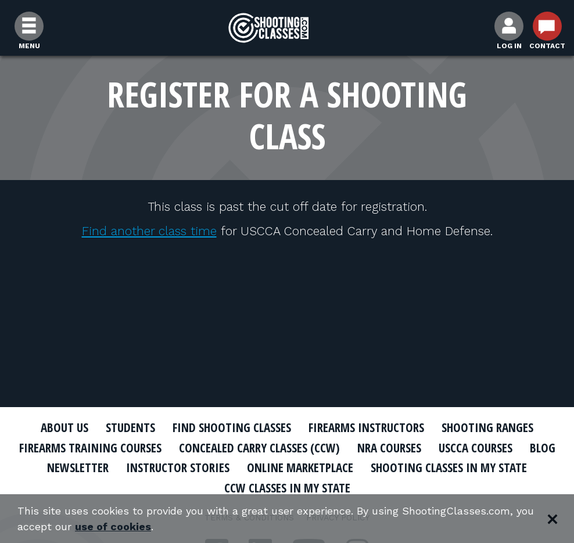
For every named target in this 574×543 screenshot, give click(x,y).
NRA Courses (389, 448)
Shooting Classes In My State (449, 467)
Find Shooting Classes (232, 427)
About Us (64, 427)
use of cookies (113, 526)
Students (130, 427)
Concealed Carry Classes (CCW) (259, 448)
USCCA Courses (475, 448)
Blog (542, 448)
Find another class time (149, 231)
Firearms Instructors (366, 427)
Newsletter (78, 467)
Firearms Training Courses (90, 448)
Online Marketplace (300, 467)
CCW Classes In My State (287, 488)
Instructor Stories (177, 467)
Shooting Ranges (487, 427)
